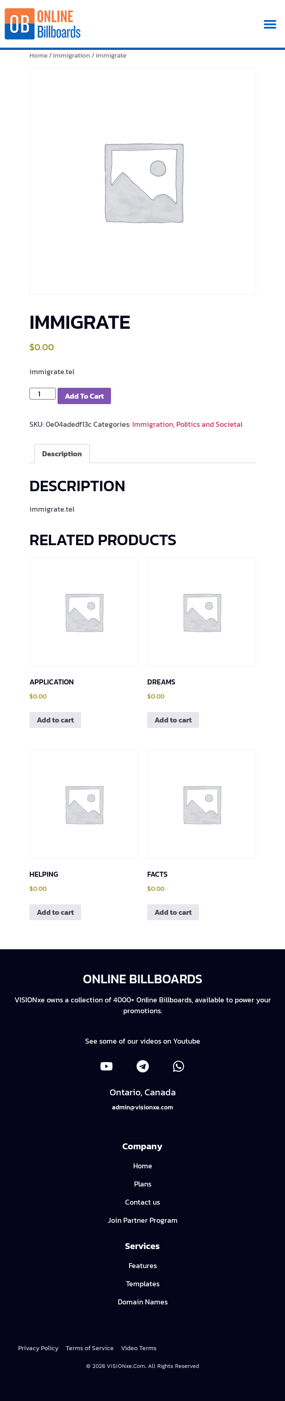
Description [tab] (62, 453)
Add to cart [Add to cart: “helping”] (55, 912)
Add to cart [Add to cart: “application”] (55, 719)
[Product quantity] (42, 394)
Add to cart (84, 396)
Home (38, 55)
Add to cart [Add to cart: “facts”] (173, 912)
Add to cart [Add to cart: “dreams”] (173, 719)
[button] (270, 24)
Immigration (71, 55)
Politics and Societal (209, 424)
